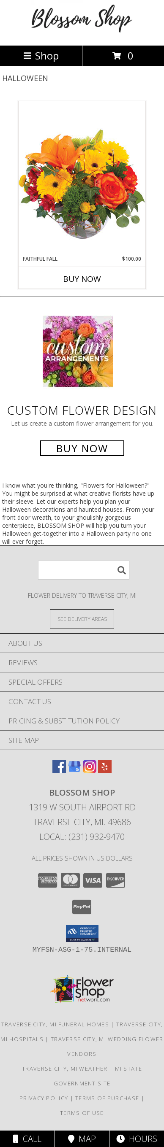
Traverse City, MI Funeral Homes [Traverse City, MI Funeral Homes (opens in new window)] (55, 1024)
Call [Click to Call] (27, 1138)
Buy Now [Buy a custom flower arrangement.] (82, 448)
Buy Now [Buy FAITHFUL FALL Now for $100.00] (82, 278)
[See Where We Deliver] (82, 619)
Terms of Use (82, 1113)
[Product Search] (83, 570)
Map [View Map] (82, 1138)
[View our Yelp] (105, 770)
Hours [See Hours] (136, 1138)
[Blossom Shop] (82, 33)
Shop (41, 55)
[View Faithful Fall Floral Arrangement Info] (82, 177)
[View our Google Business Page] (74, 770)
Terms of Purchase (107, 1098)
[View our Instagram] (89, 770)
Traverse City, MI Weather (65, 1068)
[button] (82, 933)
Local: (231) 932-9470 (82, 836)
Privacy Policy (43, 1098)
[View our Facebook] (59, 770)
